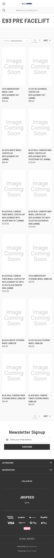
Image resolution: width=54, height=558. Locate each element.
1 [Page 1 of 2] (35, 40)
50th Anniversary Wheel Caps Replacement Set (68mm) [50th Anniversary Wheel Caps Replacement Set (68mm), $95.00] (10, 93)
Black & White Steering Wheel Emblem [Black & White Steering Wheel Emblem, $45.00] (13, 342)
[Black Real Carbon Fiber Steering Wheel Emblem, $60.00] (40, 373)
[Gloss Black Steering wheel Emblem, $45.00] (40, 318)
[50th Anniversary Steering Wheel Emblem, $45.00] (40, 253)
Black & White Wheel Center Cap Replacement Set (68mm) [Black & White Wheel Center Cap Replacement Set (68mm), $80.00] (12, 155)
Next (47, 40)
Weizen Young (31, 551)
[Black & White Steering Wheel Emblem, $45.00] (14, 318)
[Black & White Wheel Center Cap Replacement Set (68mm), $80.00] (14, 128)
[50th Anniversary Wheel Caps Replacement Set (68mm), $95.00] (14, 66)
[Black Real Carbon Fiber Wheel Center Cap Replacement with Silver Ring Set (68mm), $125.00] (14, 189)
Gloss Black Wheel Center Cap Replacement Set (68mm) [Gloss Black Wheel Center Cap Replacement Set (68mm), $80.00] (37, 93)
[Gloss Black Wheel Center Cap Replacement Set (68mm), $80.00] (40, 66)
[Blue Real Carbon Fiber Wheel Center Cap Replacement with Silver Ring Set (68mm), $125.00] (40, 128)
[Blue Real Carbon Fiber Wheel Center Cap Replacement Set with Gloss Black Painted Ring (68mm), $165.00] (40, 189)
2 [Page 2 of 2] (39, 40)
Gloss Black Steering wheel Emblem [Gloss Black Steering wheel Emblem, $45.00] (39, 342)
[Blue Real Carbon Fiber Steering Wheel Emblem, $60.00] (14, 373)
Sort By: (7, 41)
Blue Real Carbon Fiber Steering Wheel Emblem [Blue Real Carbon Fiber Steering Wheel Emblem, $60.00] (13, 397)
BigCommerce (31, 546)
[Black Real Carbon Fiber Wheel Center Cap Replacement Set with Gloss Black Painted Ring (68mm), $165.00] (14, 253)
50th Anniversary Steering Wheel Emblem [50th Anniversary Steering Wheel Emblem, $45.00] (40, 277)
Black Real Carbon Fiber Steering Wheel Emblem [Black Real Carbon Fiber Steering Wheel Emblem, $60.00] (38, 398)
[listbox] (20, 41)
